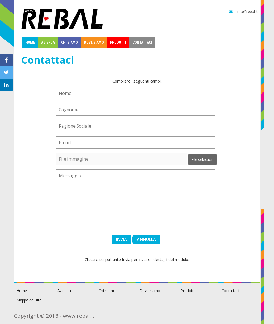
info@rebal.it (243, 11)
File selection (202, 159)
